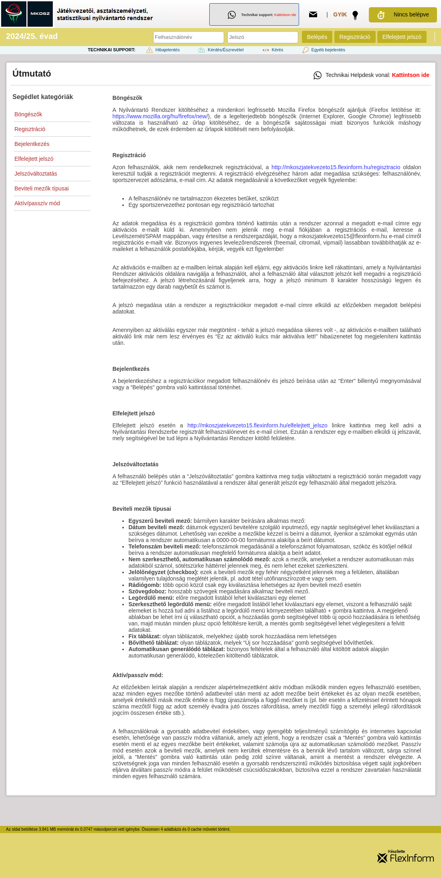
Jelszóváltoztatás (35, 173)
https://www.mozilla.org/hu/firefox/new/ (160, 116)
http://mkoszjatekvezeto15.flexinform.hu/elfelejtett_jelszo (257, 425)
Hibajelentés (162, 49)
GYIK (340, 14)
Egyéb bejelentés (323, 49)
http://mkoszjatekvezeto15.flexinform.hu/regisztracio (335, 167)
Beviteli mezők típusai (41, 188)
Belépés (317, 37)
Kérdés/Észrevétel (220, 49)
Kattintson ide (285, 15)
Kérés (272, 49)
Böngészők (28, 114)
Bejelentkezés (31, 144)
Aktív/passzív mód (37, 203)
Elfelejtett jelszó (401, 37)
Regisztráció (355, 37)
